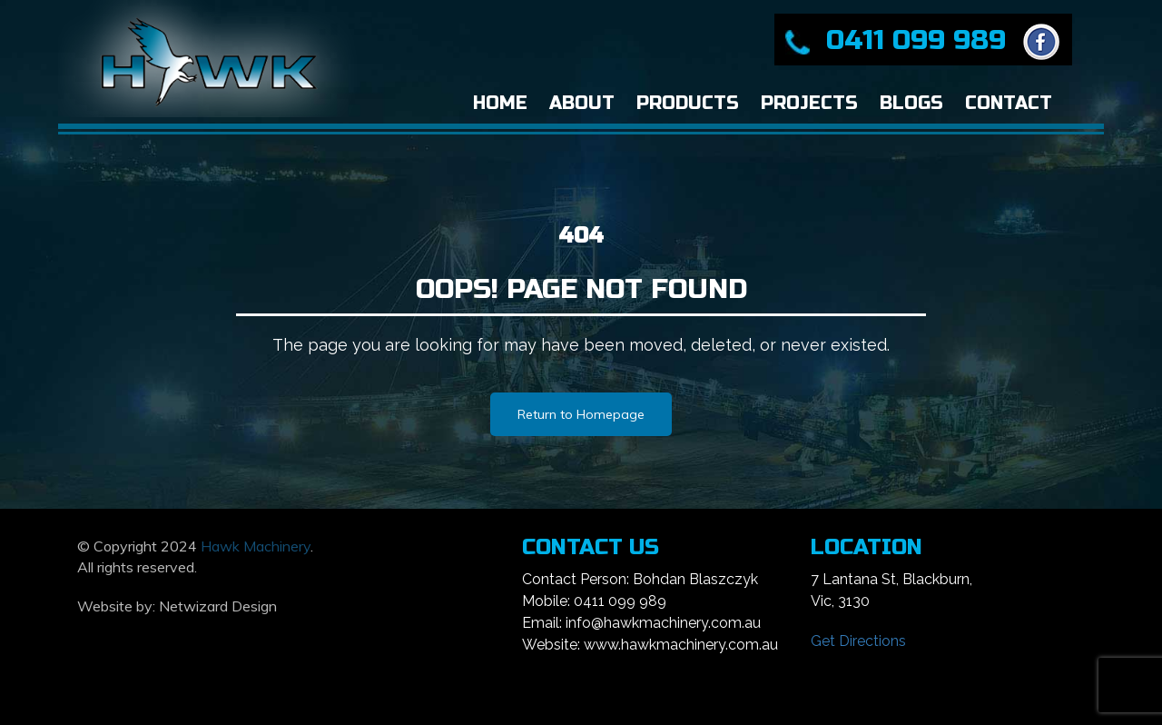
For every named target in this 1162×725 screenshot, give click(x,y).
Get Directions (858, 641)
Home (500, 103)
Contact (1008, 103)
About (582, 103)
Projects (809, 103)
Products (687, 103)
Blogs (911, 103)
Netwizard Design (218, 606)
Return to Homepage (581, 414)
